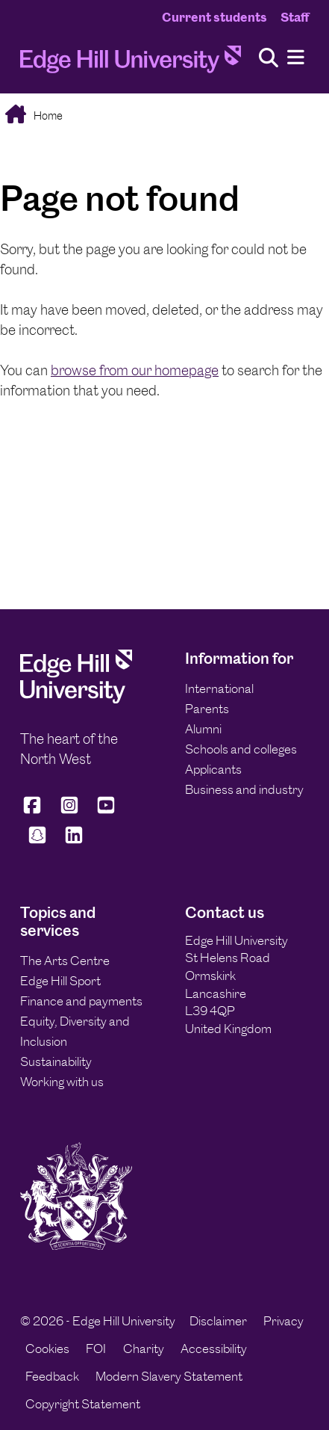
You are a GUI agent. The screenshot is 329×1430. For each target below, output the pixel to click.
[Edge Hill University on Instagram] (69, 811)
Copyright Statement (82, 1403)
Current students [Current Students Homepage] (214, 17)
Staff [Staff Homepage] (295, 17)
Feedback (52, 1376)
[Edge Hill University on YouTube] (106, 811)
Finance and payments (81, 1000)
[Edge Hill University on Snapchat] (37, 841)
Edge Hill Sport (60, 980)
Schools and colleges (241, 749)
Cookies (47, 1348)
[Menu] (296, 58)
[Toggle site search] (268, 59)
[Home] (130, 63)
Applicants (213, 769)
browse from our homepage (135, 370)
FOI (96, 1348)
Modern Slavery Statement (168, 1376)
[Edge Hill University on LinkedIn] (74, 841)
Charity (143, 1348)
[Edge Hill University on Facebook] (34, 811)
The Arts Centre (65, 960)
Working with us (62, 1081)
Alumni (203, 728)
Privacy (283, 1320)
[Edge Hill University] (76, 698)
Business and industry (244, 789)
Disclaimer (218, 1320)
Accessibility (214, 1348)
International (219, 688)
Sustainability (56, 1061)
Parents (207, 708)
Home (47, 115)
